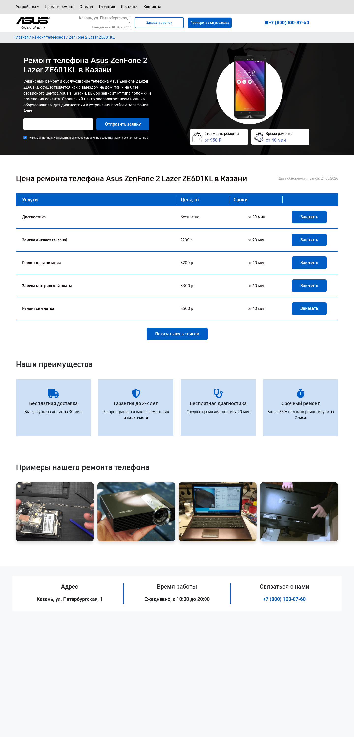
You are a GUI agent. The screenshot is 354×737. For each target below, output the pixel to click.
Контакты (152, 6)
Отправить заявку (123, 124)
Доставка (129, 6)
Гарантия (107, 6)
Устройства (26, 6)
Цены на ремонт (59, 6)
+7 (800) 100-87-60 (284, 599)
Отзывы (86, 6)
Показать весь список (177, 333)
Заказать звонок (159, 23)
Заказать (309, 217)
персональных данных (134, 137)
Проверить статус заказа (209, 23)
